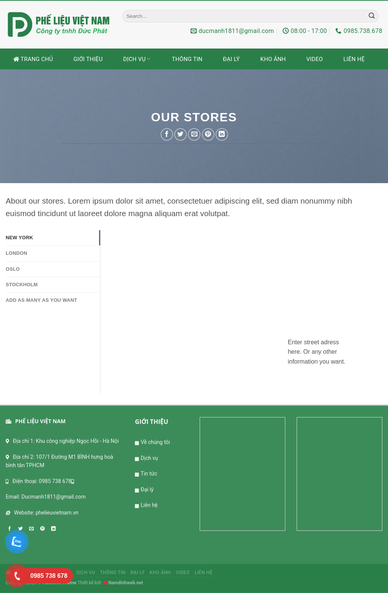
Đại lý (231, 59)
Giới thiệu (88, 59)
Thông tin (187, 59)
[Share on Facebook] (167, 134)
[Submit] (371, 15)
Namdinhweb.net (125, 582)
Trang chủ (33, 59)
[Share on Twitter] (180, 134)
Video (314, 59)
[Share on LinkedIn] (222, 134)
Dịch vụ (137, 59)
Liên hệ (354, 59)
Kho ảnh (273, 59)
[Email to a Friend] (194, 134)
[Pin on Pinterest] (208, 134)
